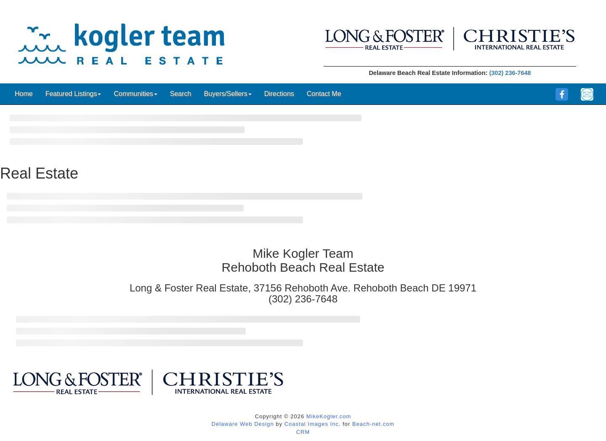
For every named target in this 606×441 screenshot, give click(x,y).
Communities (135, 93)
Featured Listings (73, 93)
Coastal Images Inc (311, 424)
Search (180, 93)
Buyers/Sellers (227, 93)
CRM (303, 432)
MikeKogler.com (328, 416)
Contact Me (324, 93)
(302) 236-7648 (510, 72)
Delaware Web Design (243, 424)
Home (24, 93)
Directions (279, 93)
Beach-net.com (373, 424)
